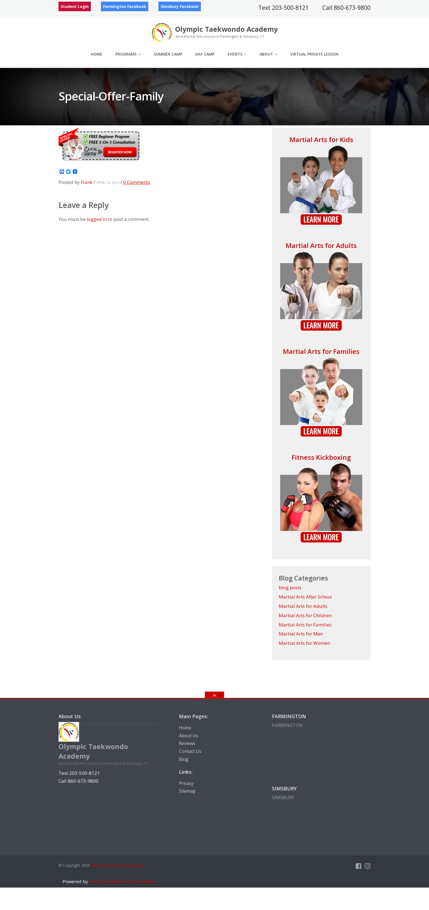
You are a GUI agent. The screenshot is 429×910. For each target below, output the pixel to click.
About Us (188, 736)
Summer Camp (168, 54)
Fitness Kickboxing (321, 457)
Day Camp (205, 54)
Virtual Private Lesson (314, 54)
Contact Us (190, 751)
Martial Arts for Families (321, 351)
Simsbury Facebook (180, 6)
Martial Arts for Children (305, 615)
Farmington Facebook (124, 6)
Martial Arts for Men (301, 634)
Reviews (187, 743)
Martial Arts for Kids (321, 139)
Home (96, 54)
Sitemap (187, 791)
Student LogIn (75, 6)
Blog (184, 759)
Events (235, 54)
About (266, 54)
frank (86, 182)
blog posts (290, 587)
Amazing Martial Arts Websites (122, 881)
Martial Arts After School (305, 597)
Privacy (186, 783)
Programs (126, 54)
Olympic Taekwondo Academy (118, 865)
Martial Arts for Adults (321, 245)
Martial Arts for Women (304, 643)
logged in (97, 219)
